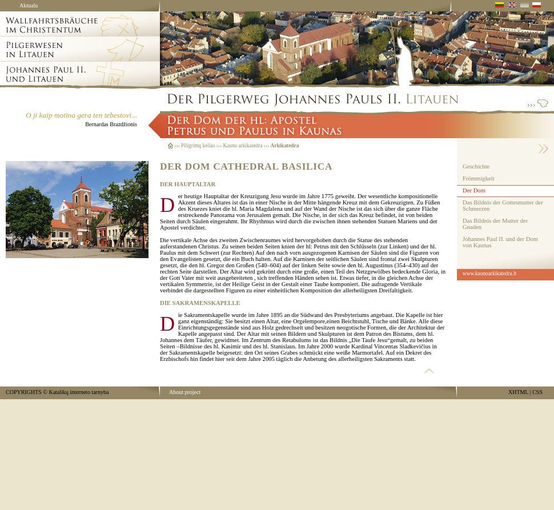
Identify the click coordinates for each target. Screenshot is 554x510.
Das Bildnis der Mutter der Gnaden (495, 224)
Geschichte (476, 166)
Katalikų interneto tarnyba (79, 392)
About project (184, 392)
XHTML (518, 392)
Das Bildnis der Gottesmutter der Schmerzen (503, 205)
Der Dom (474, 190)
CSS (537, 392)
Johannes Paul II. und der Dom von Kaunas (500, 242)
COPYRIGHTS (24, 392)
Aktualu (28, 5)
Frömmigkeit (479, 178)
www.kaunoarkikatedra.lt (489, 273)
